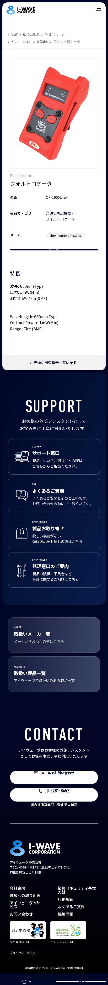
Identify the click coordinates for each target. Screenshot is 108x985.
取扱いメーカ (55, 34)
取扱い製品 (31, 34)
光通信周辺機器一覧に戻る (52, 373)
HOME (13, 34)
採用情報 (65, 925)
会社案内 (17, 899)
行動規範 (65, 911)
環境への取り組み (25, 907)
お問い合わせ (21, 925)
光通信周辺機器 (58, 213)
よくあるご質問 (71, 918)
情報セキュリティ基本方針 (77, 901)
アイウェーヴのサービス (27, 916)
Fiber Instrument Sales (30, 41)
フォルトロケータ (60, 218)
